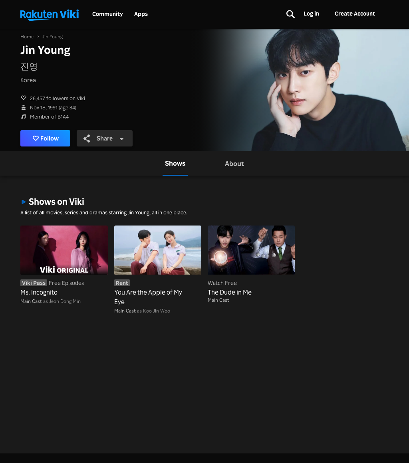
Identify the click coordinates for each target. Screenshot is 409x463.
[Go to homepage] (49, 14)
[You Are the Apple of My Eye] (157, 266)
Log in (311, 13)
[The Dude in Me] (251, 261)
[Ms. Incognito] (63, 261)
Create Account (355, 13)
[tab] (175, 163)
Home (27, 37)
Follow (46, 138)
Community (107, 14)
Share (103, 138)
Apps (141, 14)
